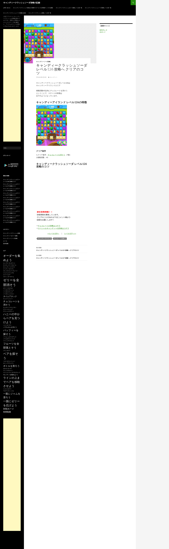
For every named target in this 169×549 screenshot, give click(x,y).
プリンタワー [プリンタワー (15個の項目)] (6, 350)
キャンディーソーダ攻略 (43, 61)
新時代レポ (103, 30)
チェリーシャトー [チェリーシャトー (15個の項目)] (8, 298)
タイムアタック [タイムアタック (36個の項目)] (10, 296)
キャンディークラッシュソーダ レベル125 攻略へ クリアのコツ (61, 248)
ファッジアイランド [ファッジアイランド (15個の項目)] (8, 340)
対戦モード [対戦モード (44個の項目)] (8, 409)
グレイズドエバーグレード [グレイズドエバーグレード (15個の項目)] (10, 270)
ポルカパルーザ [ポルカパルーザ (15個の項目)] (7, 368)
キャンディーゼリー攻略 (10, 236)
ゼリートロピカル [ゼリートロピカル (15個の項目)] (8, 288)
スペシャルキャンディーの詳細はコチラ (53, 228)
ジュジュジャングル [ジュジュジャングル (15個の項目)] (8, 272)
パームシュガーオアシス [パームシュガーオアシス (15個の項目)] (9, 337)
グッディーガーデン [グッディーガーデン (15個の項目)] (8, 269)
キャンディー (53, 77)
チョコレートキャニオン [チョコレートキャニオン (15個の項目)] (9, 307)
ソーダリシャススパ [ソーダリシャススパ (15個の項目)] (8, 294)
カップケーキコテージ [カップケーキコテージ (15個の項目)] (9, 263)
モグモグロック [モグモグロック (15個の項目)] (16, 372)
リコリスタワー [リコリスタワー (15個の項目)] (7, 389)
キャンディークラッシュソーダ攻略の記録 (21, 2)
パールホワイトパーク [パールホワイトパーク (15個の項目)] (9, 338)
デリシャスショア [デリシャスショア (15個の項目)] (8, 309)
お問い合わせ (6, 7)
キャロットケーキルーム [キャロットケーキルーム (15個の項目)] (9, 265)
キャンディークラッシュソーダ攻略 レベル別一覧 (98, 7)
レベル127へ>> (70, 233)
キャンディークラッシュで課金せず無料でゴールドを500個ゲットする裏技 (33, 7)
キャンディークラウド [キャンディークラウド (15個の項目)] (9, 267)
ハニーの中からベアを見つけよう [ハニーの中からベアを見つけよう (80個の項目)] (11, 318)
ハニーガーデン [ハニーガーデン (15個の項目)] (7, 325)
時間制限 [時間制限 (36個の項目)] (7, 412)
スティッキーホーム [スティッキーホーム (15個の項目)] (8, 276)
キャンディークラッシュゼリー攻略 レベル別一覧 (69, 7)
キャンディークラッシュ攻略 (11, 233)
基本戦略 (5, 243)
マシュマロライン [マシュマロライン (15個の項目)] (8, 370)
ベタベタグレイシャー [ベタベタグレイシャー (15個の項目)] (9, 361)
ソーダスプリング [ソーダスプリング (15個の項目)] (8, 292)
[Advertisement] (12, 85)
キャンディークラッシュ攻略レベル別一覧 (40, 13)
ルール (5, 241)
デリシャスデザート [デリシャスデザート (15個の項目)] (8, 311)
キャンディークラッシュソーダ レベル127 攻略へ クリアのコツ (61, 256)
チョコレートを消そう (56, 155)
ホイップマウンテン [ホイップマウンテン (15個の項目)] (8, 363)
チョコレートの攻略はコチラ (49, 226)
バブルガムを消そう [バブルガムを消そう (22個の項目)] (10, 327)
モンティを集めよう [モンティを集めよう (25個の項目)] (10, 375)
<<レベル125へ (53, 233)
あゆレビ (103, 32)
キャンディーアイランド (44, 238)
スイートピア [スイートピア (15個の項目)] (6, 274)
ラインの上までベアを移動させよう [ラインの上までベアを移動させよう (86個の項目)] (11, 382)
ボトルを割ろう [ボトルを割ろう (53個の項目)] (11, 365)
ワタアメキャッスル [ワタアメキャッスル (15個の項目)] (8, 390)
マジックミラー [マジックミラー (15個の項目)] (7, 372)
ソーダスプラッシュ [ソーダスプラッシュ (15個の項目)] (8, 290)
